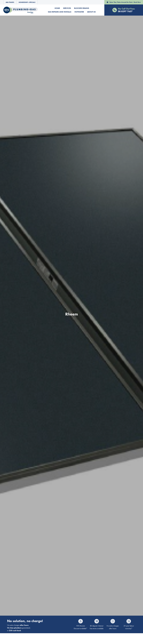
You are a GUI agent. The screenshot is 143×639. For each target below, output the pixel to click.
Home (57, 8)
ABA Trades (10, 2)
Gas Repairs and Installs (59, 12)
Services (67, 8)
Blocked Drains (81, 8)
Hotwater (79, 12)
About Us (91, 12)
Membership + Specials (27, 2)
